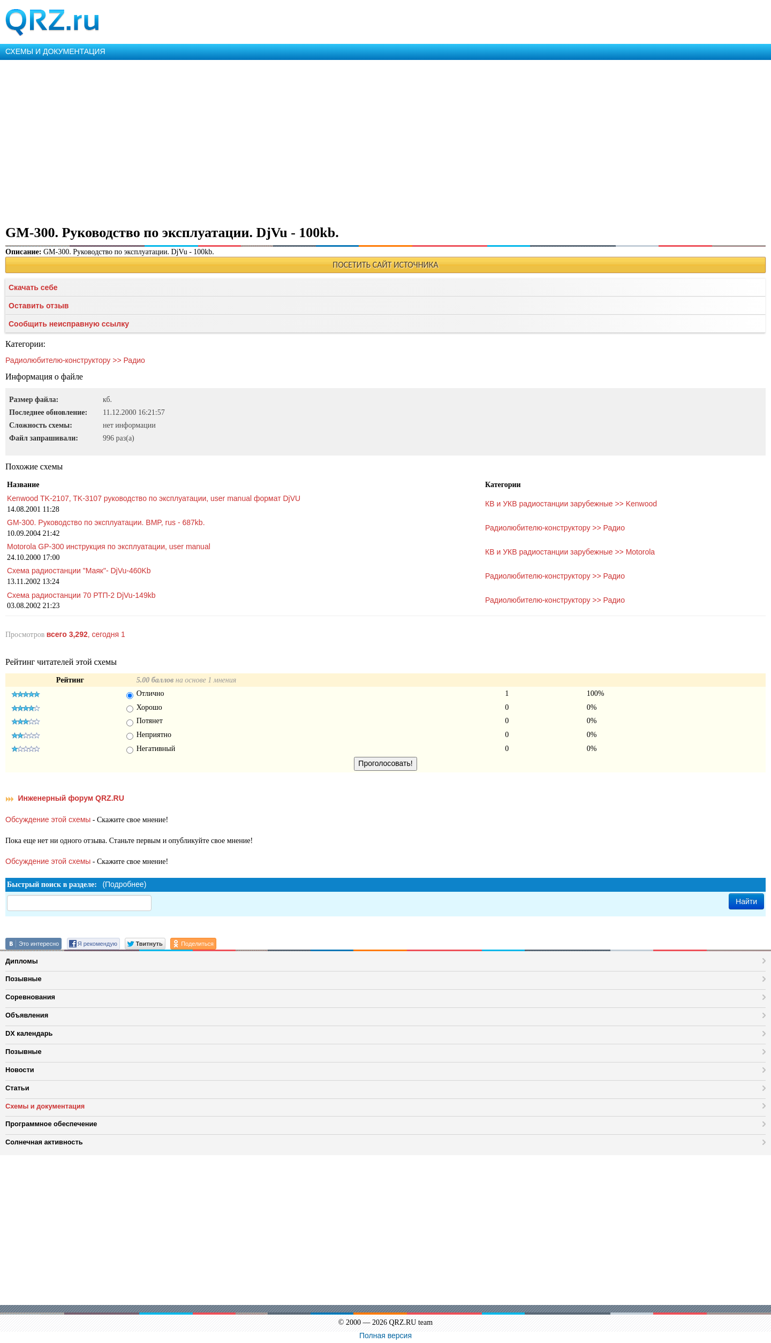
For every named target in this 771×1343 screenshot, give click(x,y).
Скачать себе (33, 287)
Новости (19, 1070)
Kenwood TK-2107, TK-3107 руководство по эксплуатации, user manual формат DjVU (153, 498)
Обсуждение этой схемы (47, 819)
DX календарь (28, 1033)
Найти (746, 901)
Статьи (17, 1088)
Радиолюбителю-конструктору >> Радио (75, 360)
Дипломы (21, 961)
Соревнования (30, 997)
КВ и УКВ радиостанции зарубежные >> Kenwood (571, 503)
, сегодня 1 (86, 634)
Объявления (26, 1015)
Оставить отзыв (39, 305)
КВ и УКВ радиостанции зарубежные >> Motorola (570, 552)
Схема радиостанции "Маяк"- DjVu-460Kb (78, 570)
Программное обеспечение (51, 1124)
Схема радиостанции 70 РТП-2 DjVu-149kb (81, 595)
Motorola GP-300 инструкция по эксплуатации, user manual (108, 546)
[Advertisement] (321, 140)
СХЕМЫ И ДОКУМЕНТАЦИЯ (55, 51)
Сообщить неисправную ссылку (69, 324)
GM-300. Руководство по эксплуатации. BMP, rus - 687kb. (106, 522)
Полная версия (385, 1335)
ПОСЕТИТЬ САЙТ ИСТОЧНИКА (385, 265)
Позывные (23, 979)
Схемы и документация (45, 1106)
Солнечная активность (44, 1142)
